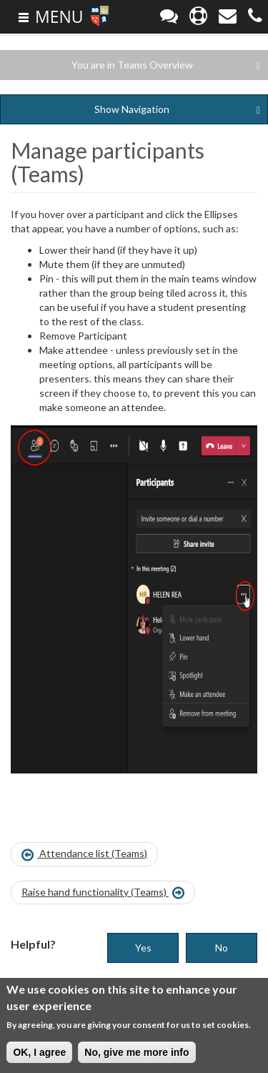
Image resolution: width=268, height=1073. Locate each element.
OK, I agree (39, 1053)
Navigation (177, 109)
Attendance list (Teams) (84, 854)
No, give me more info (136, 1053)
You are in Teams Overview (165, 65)
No (221, 947)
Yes (143, 947)
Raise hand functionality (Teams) (102, 893)
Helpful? (33, 944)
